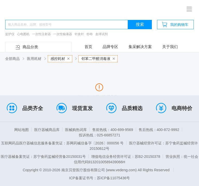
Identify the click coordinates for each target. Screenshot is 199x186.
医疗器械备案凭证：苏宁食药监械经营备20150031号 (43, 156)
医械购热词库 (76, 130)
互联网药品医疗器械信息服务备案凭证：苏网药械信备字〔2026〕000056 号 (62, 143)
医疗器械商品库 (47, 130)
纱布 (90, 34)
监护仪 (10, 34)
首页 (88, 46)
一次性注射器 (41, 34)
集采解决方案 (140, 46)
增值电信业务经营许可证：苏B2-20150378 (125, 156)
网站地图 (21, 130)
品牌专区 (110, 46)
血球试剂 (101, 34)
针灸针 (79, 34)
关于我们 (170, 46)
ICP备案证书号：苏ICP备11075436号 (99, 178)
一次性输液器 (62, 34)
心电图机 (23, 34)
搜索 (140, 24)
